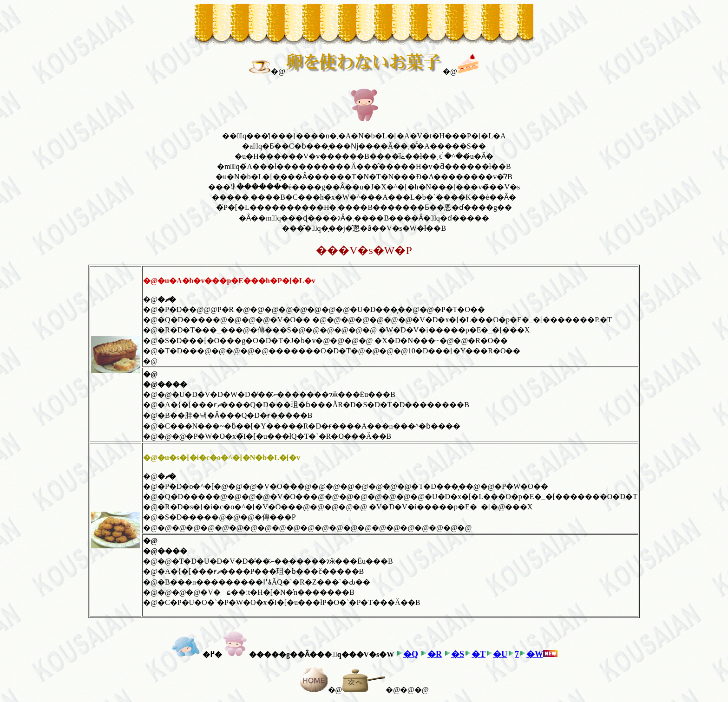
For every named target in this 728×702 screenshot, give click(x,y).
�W (534, 654)
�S (457, 654)
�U (500, 654)
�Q (410, 654)
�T (478, 654)
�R (434, 654)
